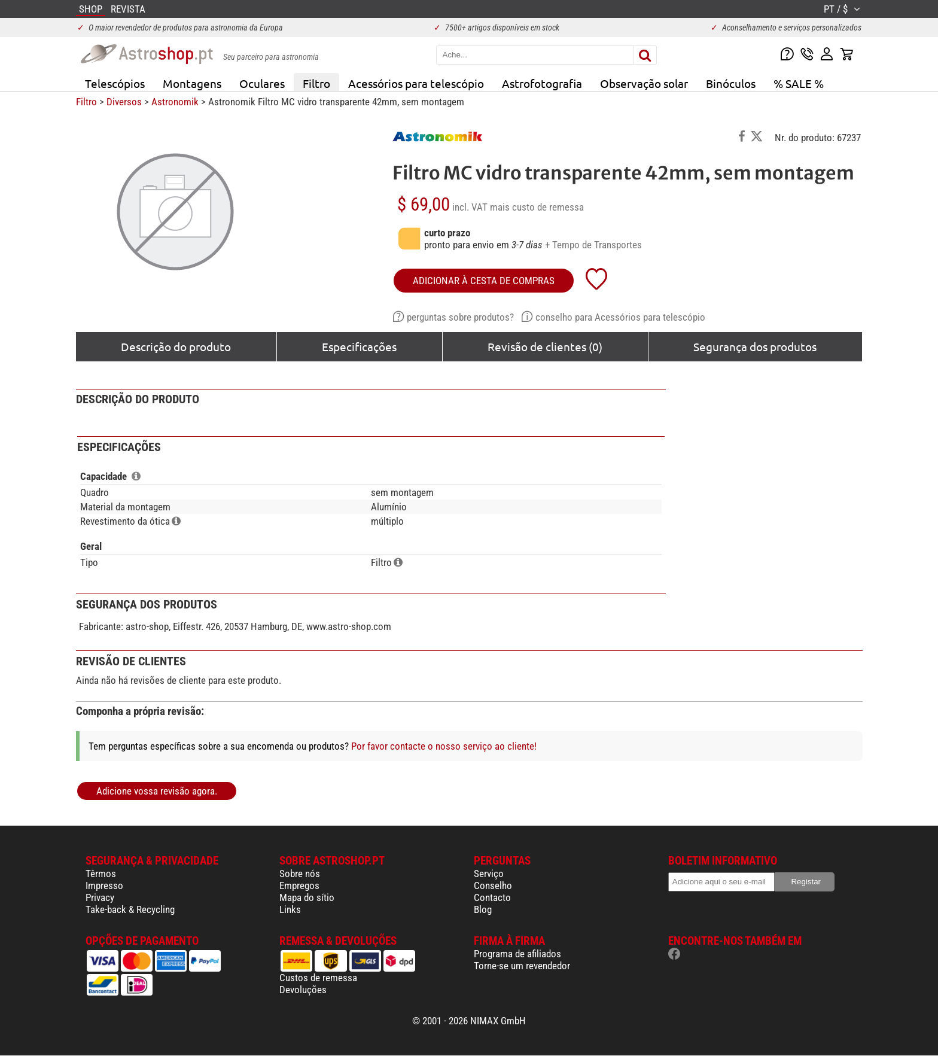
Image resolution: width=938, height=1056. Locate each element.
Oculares (262, 83)
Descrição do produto (176, 346)
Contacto (492, 897)
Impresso (104, 885)
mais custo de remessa (537, 207)
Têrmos (101, 874)
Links (290, 909)
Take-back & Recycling (130, 909)
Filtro (316, 83)
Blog (483, 909)
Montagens (192, 83)
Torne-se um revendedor (522, 966)
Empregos (299, 885)
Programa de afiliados (517, 954)
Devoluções (303, 990)
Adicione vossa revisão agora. (156, 791)
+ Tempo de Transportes (593, 245)
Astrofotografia (542, 83)
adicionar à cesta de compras (484, 281)
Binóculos (731, 83)
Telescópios (115, 83)
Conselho (493, 885)
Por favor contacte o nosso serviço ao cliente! (444, 746)
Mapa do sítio (306, 897)
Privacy (100, 897)
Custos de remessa (318, 978)
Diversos (124, 102)
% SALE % (798, 83)
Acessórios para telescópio (416, 83)
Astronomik (175, 102)
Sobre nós (299, 874)
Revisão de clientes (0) (545, 346)
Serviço (489, 874)
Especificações (359, 346)
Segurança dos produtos (755, 346)
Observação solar (644, 83)
